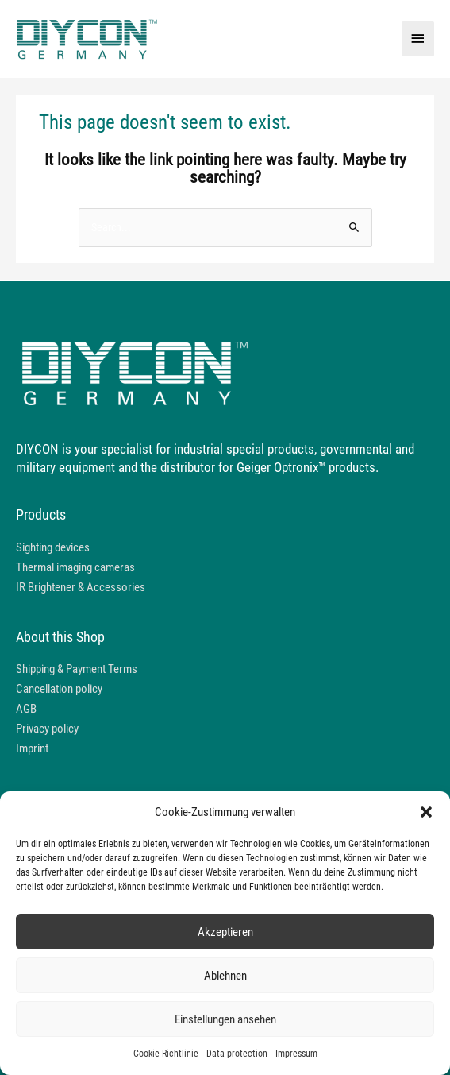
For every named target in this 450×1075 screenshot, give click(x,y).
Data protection (236, 1053)
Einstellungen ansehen (225, 1019)
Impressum (296, 1053)
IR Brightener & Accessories (80, 587)
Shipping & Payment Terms (76, 669)
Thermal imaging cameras (75, 567)
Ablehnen (225, 976)
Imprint (32, 748)
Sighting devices (53, 547)
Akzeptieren (225, 932)
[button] (426, 812)
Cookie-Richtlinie (165, 1053)
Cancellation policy (59, 689)
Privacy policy (47, 728)
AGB (26, 709)
